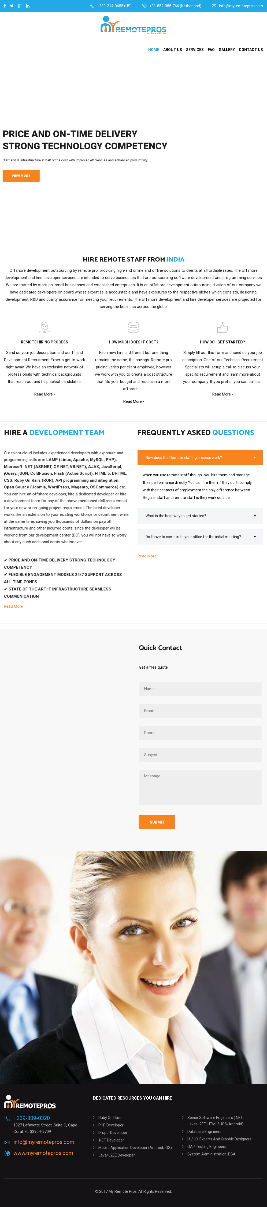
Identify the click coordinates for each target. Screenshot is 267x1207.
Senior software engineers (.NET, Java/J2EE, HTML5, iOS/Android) (215, 1120)
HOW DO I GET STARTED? (222, 342)
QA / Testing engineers (206, 1146)
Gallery (227, 50)
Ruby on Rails (109, 1117)
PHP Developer (111, 1125)
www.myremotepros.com (43, 1153)
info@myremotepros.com (241, 6)
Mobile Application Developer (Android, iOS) (135, 1148)
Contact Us (251, 50)
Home (153, 50)
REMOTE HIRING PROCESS (44, 342)
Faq (211, 50)
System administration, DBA (211, 1154)
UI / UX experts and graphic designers (219, 1139)
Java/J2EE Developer (116, 1155)
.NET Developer (111, 1140)
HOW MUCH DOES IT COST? (133, 342)
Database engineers (204, 1131)
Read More (44, 394)
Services (195, 50)
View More (21, 176)
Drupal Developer (112, 1132)
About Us (172, 50)
